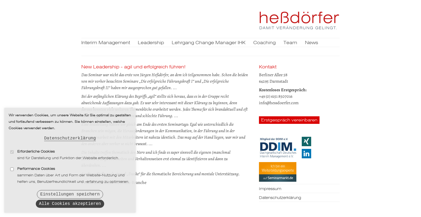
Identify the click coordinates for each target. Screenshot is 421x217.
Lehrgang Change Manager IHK (208, 43)
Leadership (151, 43)
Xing (306, 141)
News (311, 43)
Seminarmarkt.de (277, 172)
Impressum (270, 189)
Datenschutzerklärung (70, 136)
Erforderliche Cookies (36, 150)
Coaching (264, 43)
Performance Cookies (36, 167)
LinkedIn (306, 153)
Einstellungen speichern (70, 193)
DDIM (277, 147)
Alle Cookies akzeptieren (70, 203)
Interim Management (105, 43)
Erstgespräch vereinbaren (289, 120)
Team (290, 43)
